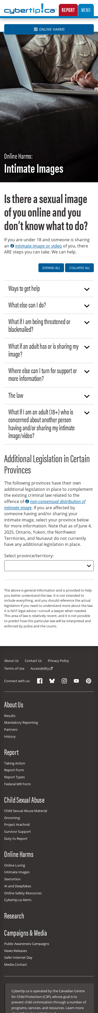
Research (14, 915)
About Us (11, 660)
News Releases (15, 950)
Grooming (12, 817)
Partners (11, 729)
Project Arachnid (17, 824)
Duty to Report (15, 838)
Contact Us (33, 660)
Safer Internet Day (18, 957)
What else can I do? (49, 304)
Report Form (14, 770)
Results (9, 715)
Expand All (51, 267)
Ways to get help (49, 288)
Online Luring (14, 865)
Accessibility (40, 668)
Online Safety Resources (23, 893)
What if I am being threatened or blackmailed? (49, 325)
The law (49, 395)
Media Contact (15, 964)
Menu (85, 10)
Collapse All (79, 267)
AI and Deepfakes (17, 886)
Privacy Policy (58, 660)
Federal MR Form (17, 784)
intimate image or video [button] (36, 246)
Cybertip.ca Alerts (17, 899)
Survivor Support (17, 831)
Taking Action (14, 763)
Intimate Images (17, 872)
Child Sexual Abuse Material (25, 810)
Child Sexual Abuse (24, 799)
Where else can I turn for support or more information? (49, 374)
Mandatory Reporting (21, 722)
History (10, 736)
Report (68, 10)
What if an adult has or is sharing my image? (49, 350)
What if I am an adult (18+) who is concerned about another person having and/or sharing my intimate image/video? (49, 423)
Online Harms (49, 29)
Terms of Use (14, 668)
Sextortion (12, 879)
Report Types (14, 777)
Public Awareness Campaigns (26, 943)
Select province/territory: (29, 556)
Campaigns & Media (25, 932)
